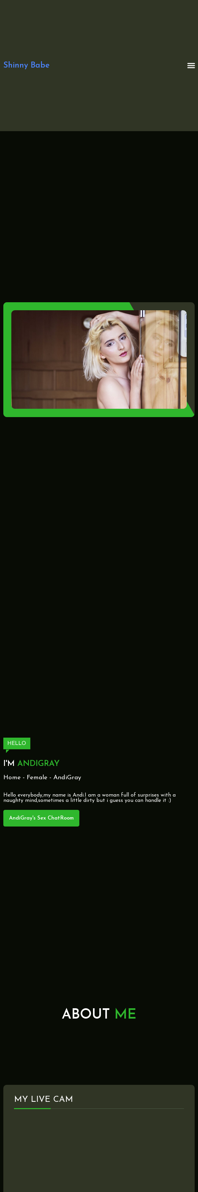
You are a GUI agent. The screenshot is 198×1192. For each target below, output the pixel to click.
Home (12, 778)
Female (37, 778)
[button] (191, 65)
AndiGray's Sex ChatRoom (41, 818)
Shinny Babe (26, 66)
